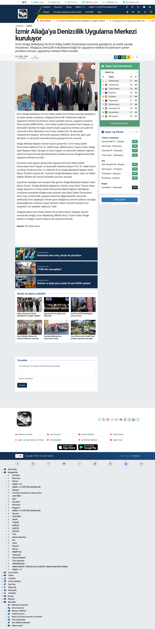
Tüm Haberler (16, 561)
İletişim (46, 12)
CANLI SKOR (119, 200)
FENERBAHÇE (16, 563)
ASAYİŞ (13, 528)
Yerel (12, 543)
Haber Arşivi (116, 440)
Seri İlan (10, 584)
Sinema (13, 513)
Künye (9, 596)
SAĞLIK (13, 525)
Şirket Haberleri (17, 537)
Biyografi (10, 590)
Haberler (19, 26)
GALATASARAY (17, 558)
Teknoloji (14, 555)
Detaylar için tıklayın (119, 123)
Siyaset (13, 546)
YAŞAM (13, 522)
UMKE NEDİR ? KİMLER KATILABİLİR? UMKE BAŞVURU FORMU (38, 566)
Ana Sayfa (10, 469)
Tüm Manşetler (54, 440)
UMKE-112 (80, 7)
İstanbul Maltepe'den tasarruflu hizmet (52, 337)
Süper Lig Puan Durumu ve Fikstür (29, 440)
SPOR (12, 519)
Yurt (12, 534)
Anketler (10, 593)
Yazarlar (10, 578)
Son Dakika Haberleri (87, 440)
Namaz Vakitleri (86, 434)
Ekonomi (58, 7)
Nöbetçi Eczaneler (23, 434)
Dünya (68, 7)
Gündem (46, 7)
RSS (19, 456)
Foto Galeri (11, 572)
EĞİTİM (13, 531)
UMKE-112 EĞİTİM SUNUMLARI (103, 7)
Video (9, 575)
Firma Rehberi (12, 581)
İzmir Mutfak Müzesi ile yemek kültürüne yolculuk (28, 337)
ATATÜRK (89, 12)
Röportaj (10, 587)
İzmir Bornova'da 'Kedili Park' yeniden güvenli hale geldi (83, 337)
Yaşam (29, 26)
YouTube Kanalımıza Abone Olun (67, 12)
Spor (100, 12)
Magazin (14, 508)
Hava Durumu (54, 434)
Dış (11, 540)
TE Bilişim (136, 456)
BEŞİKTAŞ (14, 552)
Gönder (22, 385)
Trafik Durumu (117, 434)
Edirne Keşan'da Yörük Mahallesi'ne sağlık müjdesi (28, 314)
